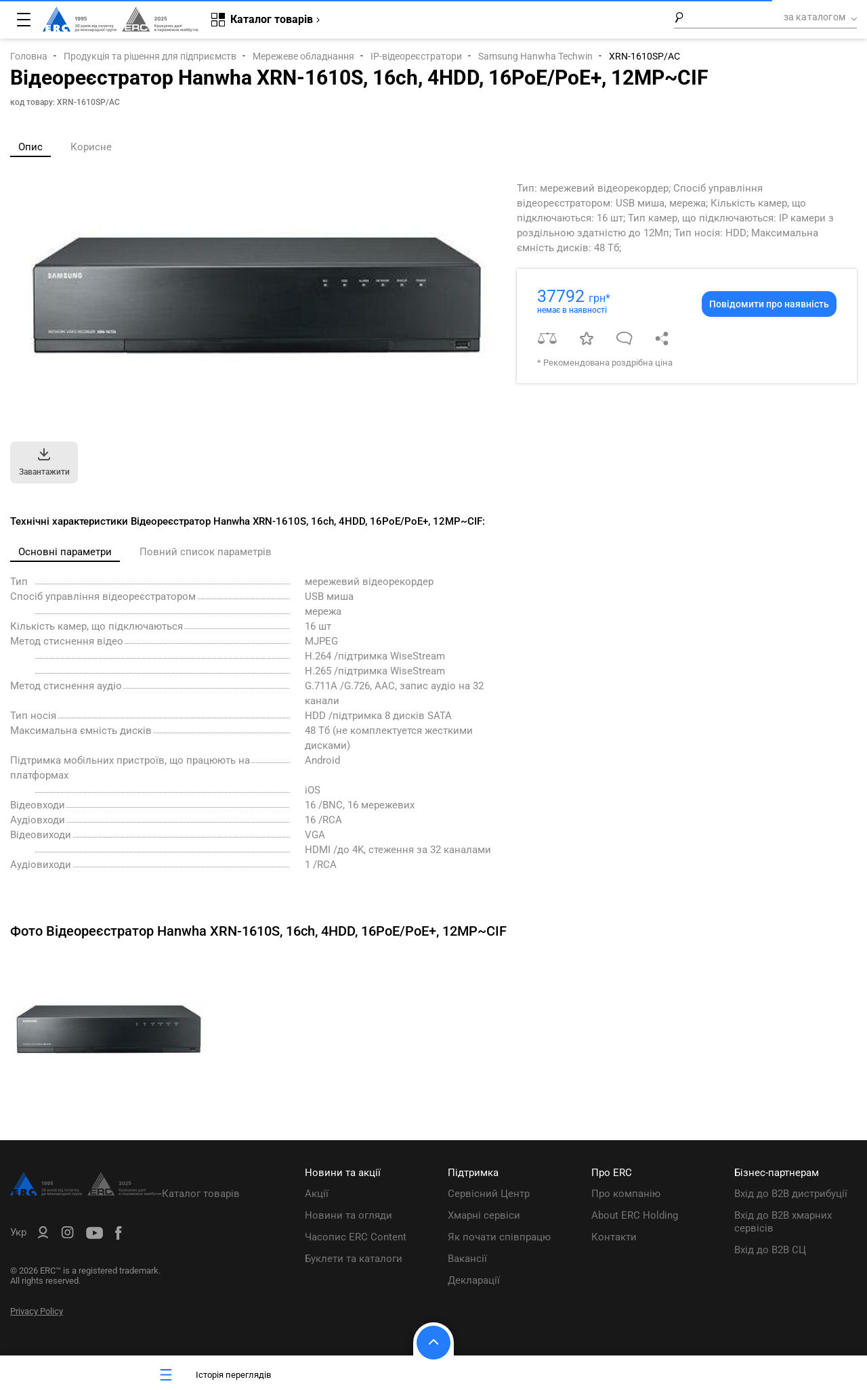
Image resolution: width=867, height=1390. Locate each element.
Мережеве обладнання (303, 56)
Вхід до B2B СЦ (770, 1250)
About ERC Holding (634, 1215)
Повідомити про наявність (769, 304)
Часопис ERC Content (355, 1237)
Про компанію (625, 1194)
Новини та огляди (348, 1215)
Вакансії (467, 1259)
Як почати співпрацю (499, 1237)
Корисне (91, 147)
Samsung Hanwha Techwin (535, 56)
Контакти (614, 1237)
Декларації (474, 1280)
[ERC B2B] (43, 1235)
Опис (30, 147)
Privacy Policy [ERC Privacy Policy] (36, 1311)
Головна (28, 56)
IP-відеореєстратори (416, 56)
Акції (317, 1194)
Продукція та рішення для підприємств (150, 56)
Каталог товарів (201, 1194)
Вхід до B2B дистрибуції (790, 1194)
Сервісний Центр (489, 1194)
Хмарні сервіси (484, 1215)
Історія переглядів (213, 1375)
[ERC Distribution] (86, 1192)
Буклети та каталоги (353, 1259)
